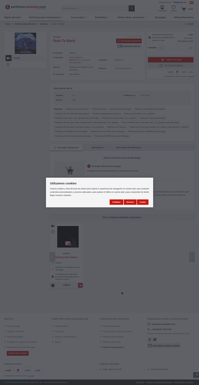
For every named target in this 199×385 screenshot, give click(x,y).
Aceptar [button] (143, 202)
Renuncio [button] (130, 202)
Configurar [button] (116, 202)
